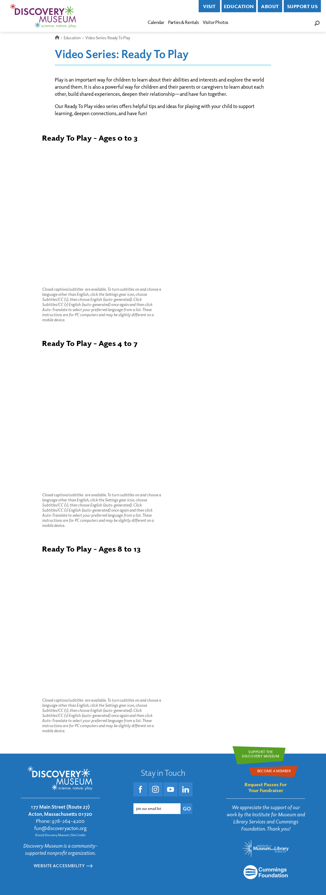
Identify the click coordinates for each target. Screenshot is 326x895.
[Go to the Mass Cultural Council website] (266, 872)
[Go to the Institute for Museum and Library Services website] (266, 848)
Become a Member (255, 22)
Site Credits (78, 835)
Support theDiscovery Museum (260, 754)
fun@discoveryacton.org (60, 828)
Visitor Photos (215, 22)
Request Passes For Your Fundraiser (265, 787)
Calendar (156, 22)
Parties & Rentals (183, 22)
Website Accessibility (59, 865)
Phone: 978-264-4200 (60, 821)
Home (57, 37)
